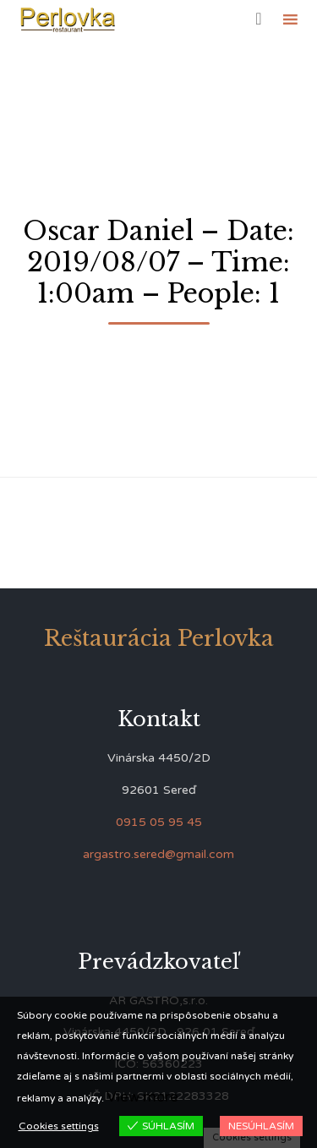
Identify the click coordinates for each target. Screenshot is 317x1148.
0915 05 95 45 (159, 822)
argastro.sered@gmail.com (158, 854)
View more (142, 1097)
